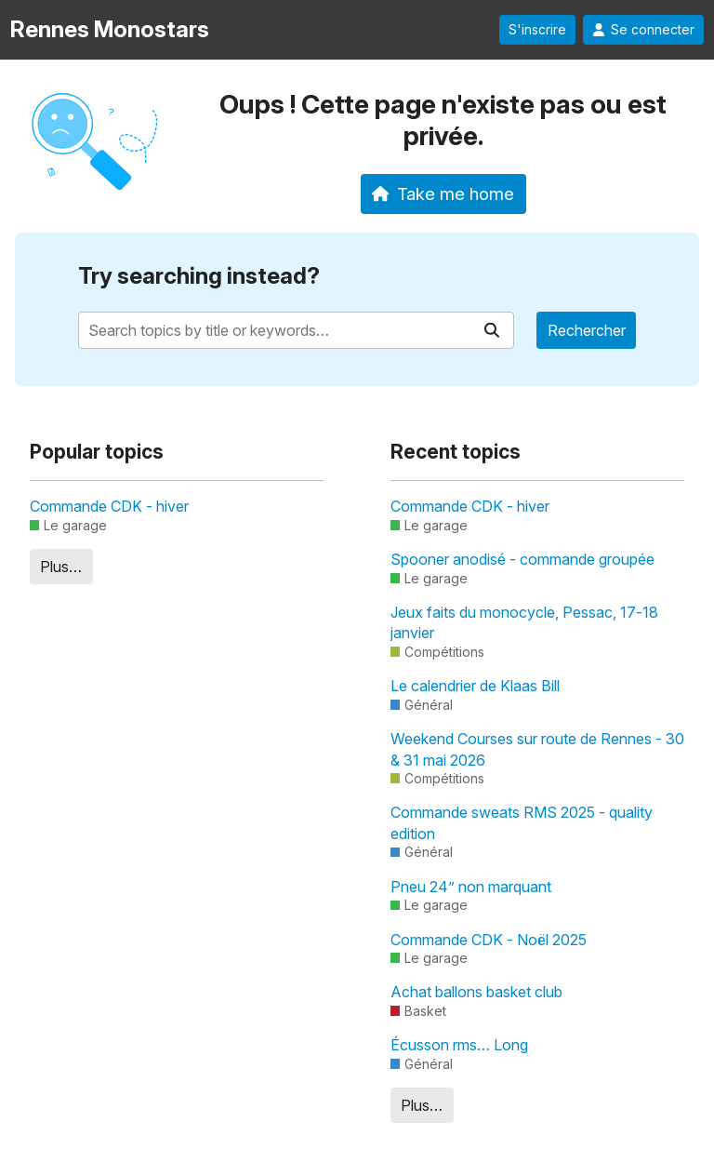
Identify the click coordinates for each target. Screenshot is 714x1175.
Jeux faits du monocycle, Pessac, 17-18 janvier (524, 622)
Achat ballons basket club (476, 991)
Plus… (61, 566)
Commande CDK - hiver (109, 506)
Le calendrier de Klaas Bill (475, 685)
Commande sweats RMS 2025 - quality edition (521, 822)
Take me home (443, 193)
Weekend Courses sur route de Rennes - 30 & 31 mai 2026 (537, 748)
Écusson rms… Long (459, 1044)
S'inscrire (537, 29)
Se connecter (643, 29)
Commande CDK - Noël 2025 (488, 939)
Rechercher (587, 330)
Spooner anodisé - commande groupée (522, 559)
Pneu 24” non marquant (470, 886)
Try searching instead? (199, 275)
